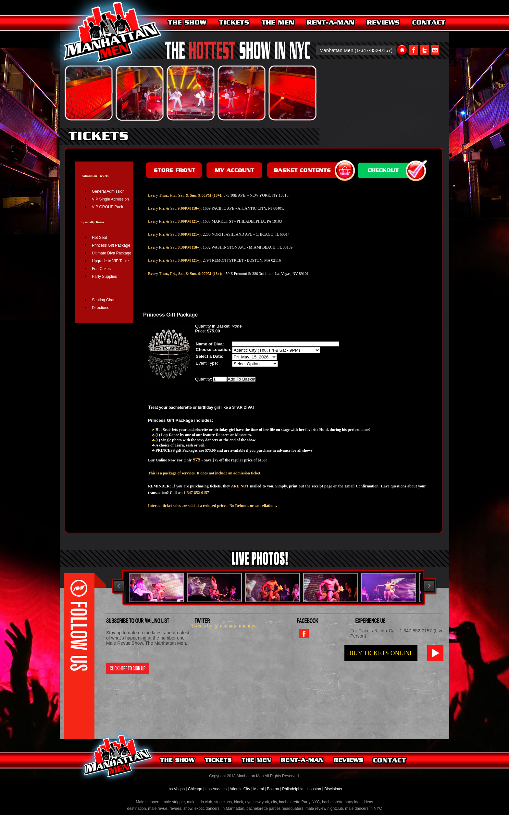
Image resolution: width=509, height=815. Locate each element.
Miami (258, 789)
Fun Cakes (101, 268)
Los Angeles (216, 789)
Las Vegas (176, 789)
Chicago (195, 789)
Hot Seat (99, 237)
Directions (100, 307)
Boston (273, 789)
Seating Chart (104, 300)
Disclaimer (333, 789)
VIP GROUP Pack (107, 207)
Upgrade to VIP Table (110, 261)
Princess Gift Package (111, 245)
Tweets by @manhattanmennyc (223, 625)
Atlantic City (240, 789)
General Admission (108, 191)
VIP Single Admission (110, 199)
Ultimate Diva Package (111, 253)
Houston (313, 789)
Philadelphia (292, 789)
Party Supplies (104, 276)
